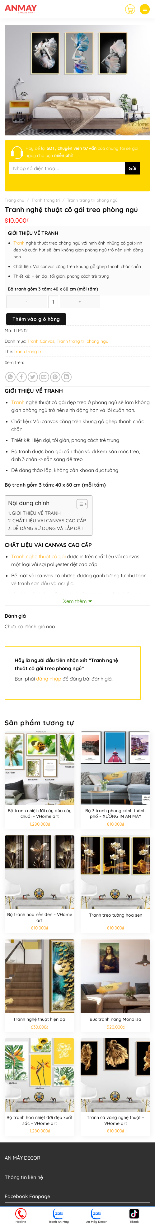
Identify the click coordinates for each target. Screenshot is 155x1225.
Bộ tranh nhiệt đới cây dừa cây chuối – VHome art (40, 813)
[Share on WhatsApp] (10, 377)
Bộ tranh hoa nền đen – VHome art (39, 917)
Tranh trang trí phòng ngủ (92, 200)
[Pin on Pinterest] (55, 377)
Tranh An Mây (59, 1216)
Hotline (20, 1216)
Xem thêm (75, 601)
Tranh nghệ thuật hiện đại (39, 1019)
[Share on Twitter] (33, 377)
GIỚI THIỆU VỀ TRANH (36, 513)
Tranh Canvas (40, 341)
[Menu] (145, 9)
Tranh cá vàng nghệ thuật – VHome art (115, 1120)
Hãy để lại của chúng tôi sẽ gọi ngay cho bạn (82, 151)
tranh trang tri (28, 351)
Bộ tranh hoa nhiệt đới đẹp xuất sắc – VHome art (40, 1120)
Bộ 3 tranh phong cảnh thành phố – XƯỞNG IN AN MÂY (115, 813)
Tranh (19, 243)
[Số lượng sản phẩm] (53, 302)
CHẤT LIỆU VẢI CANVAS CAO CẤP (49, 521)
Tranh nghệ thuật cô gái (39, 556)
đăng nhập (48, 679)
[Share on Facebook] (21, 377)
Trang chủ (14, 200)
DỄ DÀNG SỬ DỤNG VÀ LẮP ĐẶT (47, 528)
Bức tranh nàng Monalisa (115, 1019)
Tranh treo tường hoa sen (115, 915)
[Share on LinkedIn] (66, 377)
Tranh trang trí (45, 200)
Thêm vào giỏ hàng (36, 319)
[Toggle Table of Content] (79, 504)
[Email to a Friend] (44, 377)
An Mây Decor (96, 1216)
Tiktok (134, 1216)
